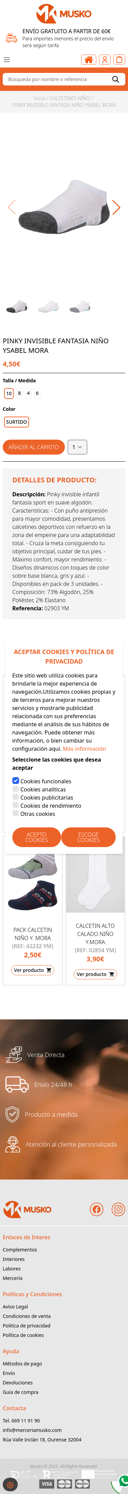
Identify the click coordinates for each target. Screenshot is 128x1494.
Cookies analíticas (43, 789)
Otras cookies (37, 814)
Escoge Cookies (88, 837)
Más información (84, 748)
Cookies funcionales (45, 781)
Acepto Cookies (36, 837)
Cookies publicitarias (46, 797)
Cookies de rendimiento (51, 805)
